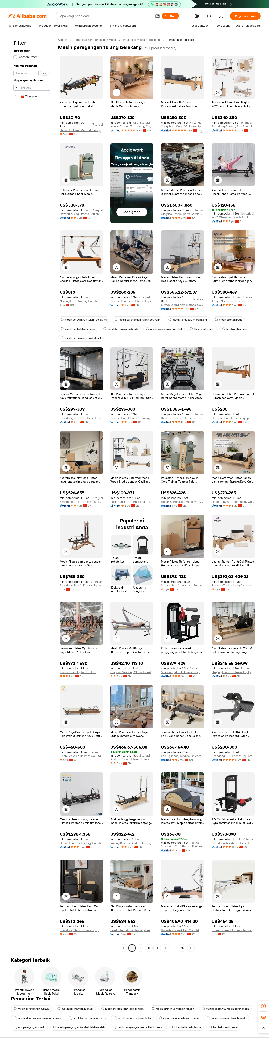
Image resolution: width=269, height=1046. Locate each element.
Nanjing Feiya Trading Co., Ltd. (79, 301)
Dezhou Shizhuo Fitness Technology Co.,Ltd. (182, 418)
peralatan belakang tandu (78, 329)
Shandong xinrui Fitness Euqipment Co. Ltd (182, 672)
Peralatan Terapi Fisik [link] (180, 39)
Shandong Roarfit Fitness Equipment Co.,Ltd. (81, 585)
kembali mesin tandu (186, 1027)
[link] (263, 1006)
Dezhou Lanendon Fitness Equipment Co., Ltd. (131, 301)
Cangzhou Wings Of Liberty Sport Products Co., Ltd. (182, 126)
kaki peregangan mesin (29, 1027)
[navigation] (32, 494)
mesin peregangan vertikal (164, 329)
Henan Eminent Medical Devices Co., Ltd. (81, 130)
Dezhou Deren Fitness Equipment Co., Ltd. (233, 418)
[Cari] (170, 16)
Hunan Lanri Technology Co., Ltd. (81, 843)
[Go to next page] (191, 948)
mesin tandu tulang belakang (187, 319)
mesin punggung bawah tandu (179, 1018)
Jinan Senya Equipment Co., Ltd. (81, 756)
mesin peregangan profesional (81, 338)
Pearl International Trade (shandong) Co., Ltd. (131, 930)
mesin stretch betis (228, 319)
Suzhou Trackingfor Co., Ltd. (78, 672)
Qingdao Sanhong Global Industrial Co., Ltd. (131, 672)
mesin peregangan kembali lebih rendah (79, 1027)
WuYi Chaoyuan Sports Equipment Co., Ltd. (233, 217)
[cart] (209, 16)
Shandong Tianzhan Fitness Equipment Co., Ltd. (233, 843)
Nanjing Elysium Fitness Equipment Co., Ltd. (233, 672)
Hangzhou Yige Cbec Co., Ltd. (180, 930)
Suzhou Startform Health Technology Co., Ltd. (182, 585)
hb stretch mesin (202, 329)
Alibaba (62, 39)
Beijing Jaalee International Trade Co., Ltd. (131, 501)
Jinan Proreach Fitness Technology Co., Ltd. (233, 930)
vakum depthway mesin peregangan (225, 1009)
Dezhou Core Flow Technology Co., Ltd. (131, 418)
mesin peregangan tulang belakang (84, 319)
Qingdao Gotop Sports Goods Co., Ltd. (182, 214)
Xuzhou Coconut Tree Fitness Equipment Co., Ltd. (131, 759)
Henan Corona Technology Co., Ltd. (131, 126)
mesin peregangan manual (31, 1009)
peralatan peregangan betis (87, 1018)
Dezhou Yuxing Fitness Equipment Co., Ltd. (81, 214)
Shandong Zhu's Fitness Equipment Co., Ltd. (81, 930)
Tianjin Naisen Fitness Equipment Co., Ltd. (233, 301)
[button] (157, 15)
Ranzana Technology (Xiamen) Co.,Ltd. (233, 585)
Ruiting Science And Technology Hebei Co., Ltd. (131, 843)
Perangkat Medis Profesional (141, 39)
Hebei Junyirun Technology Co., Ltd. (233, 501)
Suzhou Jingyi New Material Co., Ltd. (182, 304)
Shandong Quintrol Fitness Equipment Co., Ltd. (81, 418)
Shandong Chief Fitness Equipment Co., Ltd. (81, 501)
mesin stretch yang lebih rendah (122, 1009)
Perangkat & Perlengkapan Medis (95, 39)
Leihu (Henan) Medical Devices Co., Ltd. (182, 756)
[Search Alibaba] (106, 16)
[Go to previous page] (123, 948)
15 (182, 948)
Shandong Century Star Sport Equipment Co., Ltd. (233, 126)
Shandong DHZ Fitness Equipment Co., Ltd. (233, 756)
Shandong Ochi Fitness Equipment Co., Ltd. (182, 846)
